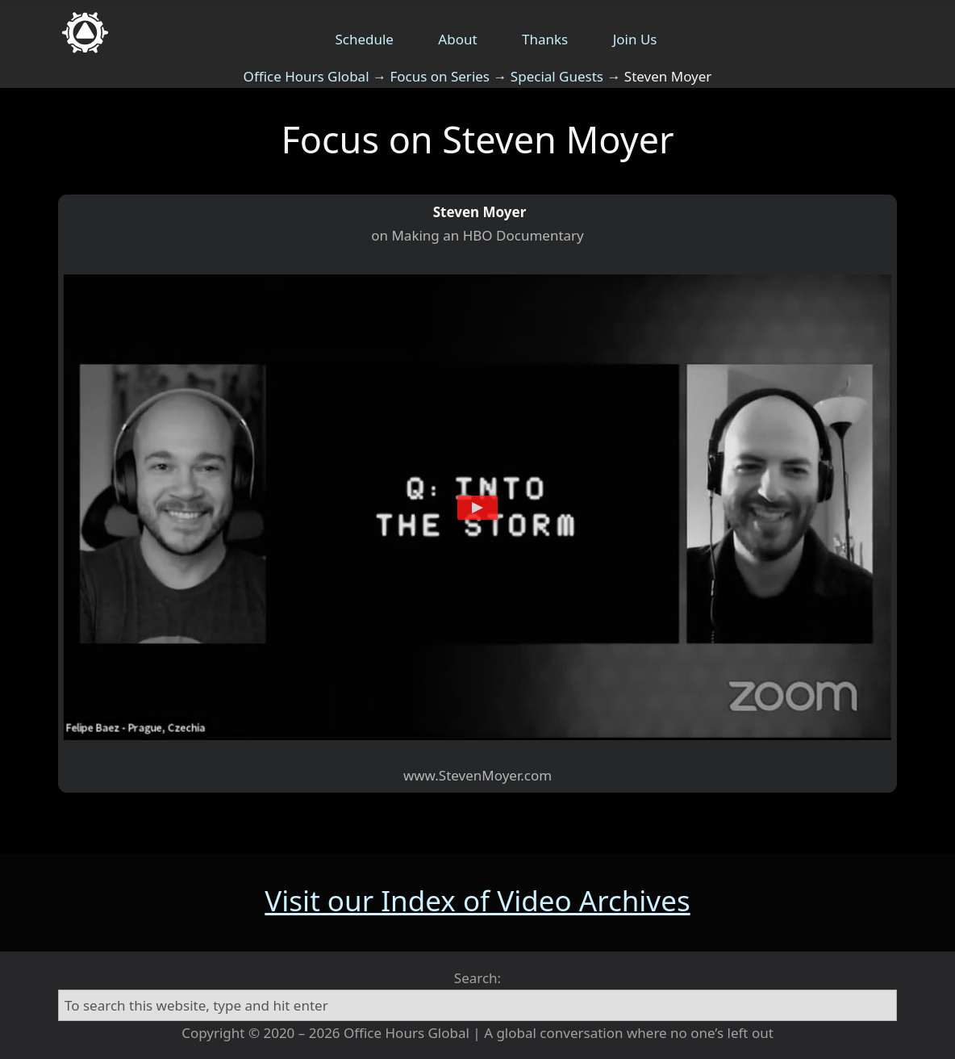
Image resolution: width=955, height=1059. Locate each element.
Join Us (635, 39)
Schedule (364, 39)
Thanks (545, 39)
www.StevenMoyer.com (477, 775)
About (457, 39)
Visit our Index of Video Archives (477, 900)
